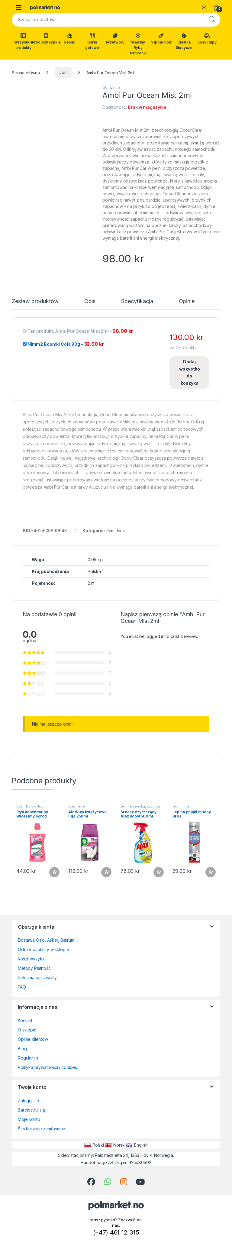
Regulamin (28, 1057)
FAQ (22, 986)
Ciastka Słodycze (184, 41)
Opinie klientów (33, 1039)
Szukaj (211, 20)
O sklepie (27, 1029)
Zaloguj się (28, 1100)
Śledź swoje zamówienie (42, 1128)
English (137, 1145)
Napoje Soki (161, 38)
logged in (155, 636)
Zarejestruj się (31, 1109)
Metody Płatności (35, 968)
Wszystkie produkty (23, 41)
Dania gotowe (92, 41)
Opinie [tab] (187, 301)
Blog (22, 1048)
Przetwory (115, 38)
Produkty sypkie (46, 38)
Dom (63, 72)
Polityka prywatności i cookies (47, 1067)
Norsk (115, 1145)
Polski (94, 1145)
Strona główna (26, 72)
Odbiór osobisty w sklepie (43, 949)
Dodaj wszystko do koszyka (189, 372)
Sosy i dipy (206, 38)
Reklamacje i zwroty (37, 977)
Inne (116, 87)
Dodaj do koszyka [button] (54, 872)
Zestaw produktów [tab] (35, 301)
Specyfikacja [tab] (137, 301)
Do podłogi (35, 806)
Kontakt (25, 1020)
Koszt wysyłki (31, 958)
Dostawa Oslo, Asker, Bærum (46, 940)
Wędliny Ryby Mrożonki (138, 44)
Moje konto (29, 1119)
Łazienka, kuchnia (145, 806)
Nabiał (69, 38)
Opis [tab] (89, 301)
